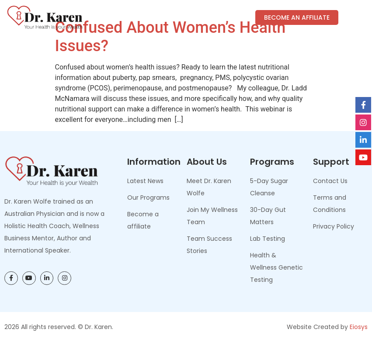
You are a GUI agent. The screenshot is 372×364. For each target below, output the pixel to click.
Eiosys (359, 347)
